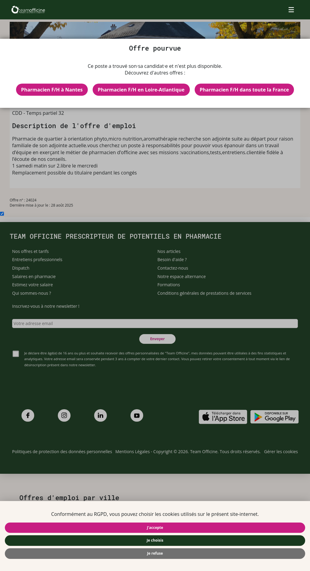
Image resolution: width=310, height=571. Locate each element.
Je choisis (155, 540)
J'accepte (155, 527)
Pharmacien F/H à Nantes (52, 89)
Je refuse (155, 553)
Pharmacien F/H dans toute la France (244, 89)
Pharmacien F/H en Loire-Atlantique (141, 89)
